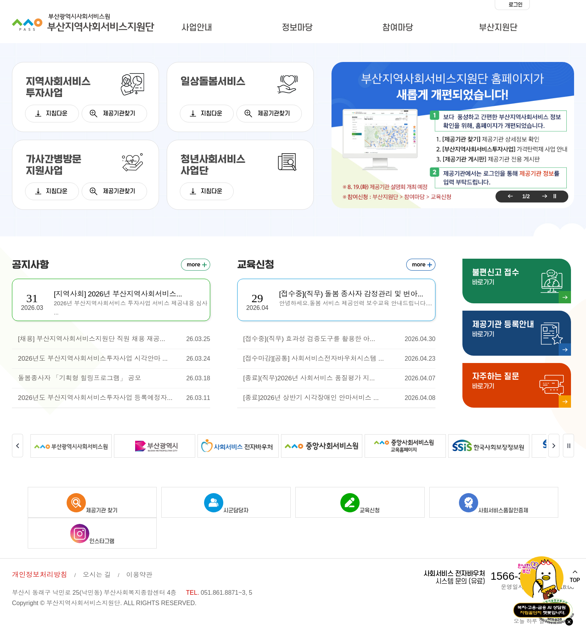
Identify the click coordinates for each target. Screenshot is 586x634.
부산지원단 (498, 27)
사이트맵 (556, 28)
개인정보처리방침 (39, 573)
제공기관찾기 (119, 113)
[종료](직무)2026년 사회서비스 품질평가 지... (339, 378)
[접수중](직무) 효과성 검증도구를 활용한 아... (339, 339)
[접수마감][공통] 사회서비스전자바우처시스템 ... (339, 359)
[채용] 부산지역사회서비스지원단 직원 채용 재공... (114, 339)
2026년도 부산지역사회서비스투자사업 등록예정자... (114, 398)
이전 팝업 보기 (509, 196)
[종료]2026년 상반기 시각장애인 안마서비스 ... (339, 398)
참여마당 (397, 27)
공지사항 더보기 (195, 265)
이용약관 (139, 573)
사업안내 (196, 27)
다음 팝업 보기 (543, 196)
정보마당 (297, 27)
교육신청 (360, 502)
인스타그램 (92, 532)
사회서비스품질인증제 (493, 502)
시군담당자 (226, 502)
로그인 (515, 5)
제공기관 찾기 (92, 502)
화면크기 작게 (537, 5)
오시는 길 (97, 573)
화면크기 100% (553, 5)
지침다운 (56, 113)
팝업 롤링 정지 (555, 196)
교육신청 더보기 (420, 265)
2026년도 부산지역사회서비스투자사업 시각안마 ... (114, 359)
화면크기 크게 (568, 5)
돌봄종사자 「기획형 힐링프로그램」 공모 (114, 378)
